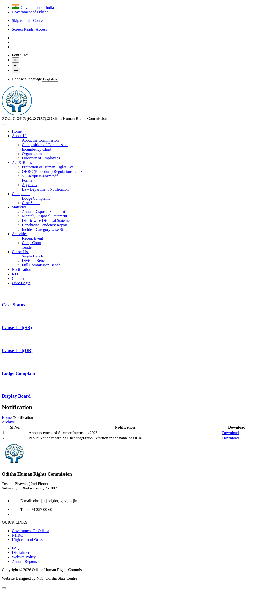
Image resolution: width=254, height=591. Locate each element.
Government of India (33, 7)
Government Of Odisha (30, 531)
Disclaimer (20, 552)
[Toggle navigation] (4, 124)
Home (7, 417)
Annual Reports (24, 561)
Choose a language (27, 79)
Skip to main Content (29, 20)
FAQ (16, 548)
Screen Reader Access (29, 29)
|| (12, 25)
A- (15, 60)
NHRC (17, 535)
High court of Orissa (28, 540)
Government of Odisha (30, 12)
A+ (16, 70)
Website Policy (24, 557)
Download (230, 433)
